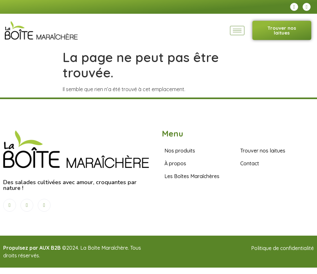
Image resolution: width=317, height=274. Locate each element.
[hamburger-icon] (237, 30)
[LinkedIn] (44, 205)
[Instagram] (307, 7)
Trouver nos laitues (281, 30)
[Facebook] (294, 7)
